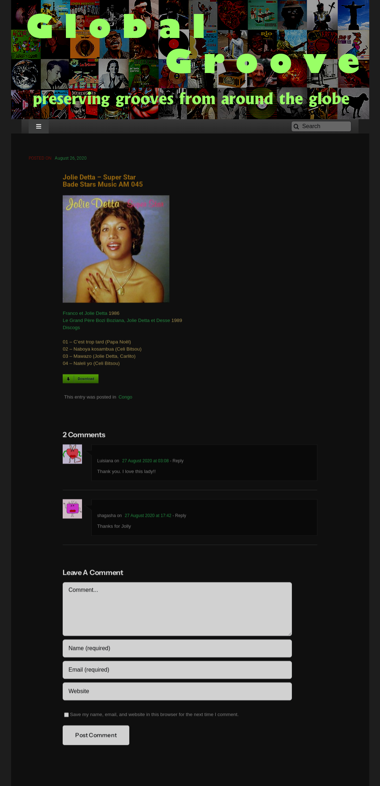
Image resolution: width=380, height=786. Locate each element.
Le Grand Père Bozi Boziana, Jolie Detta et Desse (116, 321)
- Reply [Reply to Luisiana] (176, 462)
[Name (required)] (177, 650)
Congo (125, 398)
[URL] (177, 693)
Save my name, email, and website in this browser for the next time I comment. (154, 715)
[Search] (321, 126)
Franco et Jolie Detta (85, 314)
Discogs (71, 328)
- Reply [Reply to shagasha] (178, 516)
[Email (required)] (177, 671)
